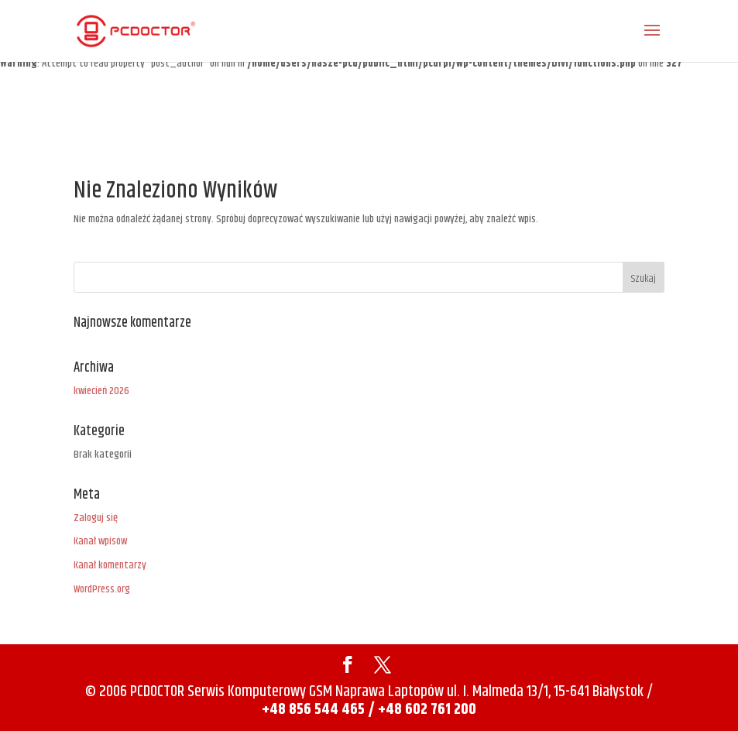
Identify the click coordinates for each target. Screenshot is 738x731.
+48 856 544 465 (315, 710)
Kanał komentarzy (110, 565)
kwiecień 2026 (101, 391)
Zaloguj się (96, 518)
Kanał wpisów (100, 541)
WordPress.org (102, 589)
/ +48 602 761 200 (422, 710)
